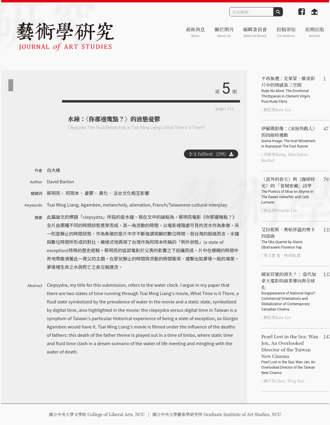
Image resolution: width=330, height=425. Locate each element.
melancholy (115, 204)
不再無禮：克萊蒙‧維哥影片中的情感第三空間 (290, 89)
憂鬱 (89, 193)
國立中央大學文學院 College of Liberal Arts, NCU (97, 414)
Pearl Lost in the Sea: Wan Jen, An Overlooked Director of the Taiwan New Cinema (290, 354)
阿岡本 (72, 193)
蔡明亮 (53, 193)
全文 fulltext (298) (211, 154)
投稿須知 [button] (285, 32)
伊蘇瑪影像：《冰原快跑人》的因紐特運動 (290, 137)
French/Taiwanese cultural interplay (190, 204)
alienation (140, 204)
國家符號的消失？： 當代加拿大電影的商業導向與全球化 (290, 291)
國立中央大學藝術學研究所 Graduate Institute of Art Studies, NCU (216, 414)
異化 (103, 193)
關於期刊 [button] (223, 32)
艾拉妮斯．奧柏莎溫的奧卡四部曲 (290, 238)
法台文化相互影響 (131, 193)
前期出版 (314, 32)
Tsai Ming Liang (63, 204)
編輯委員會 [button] (255, 32)
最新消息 (195, 32)
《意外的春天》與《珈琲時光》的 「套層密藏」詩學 (290, 190)
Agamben (90, 204)
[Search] (251, 11)
